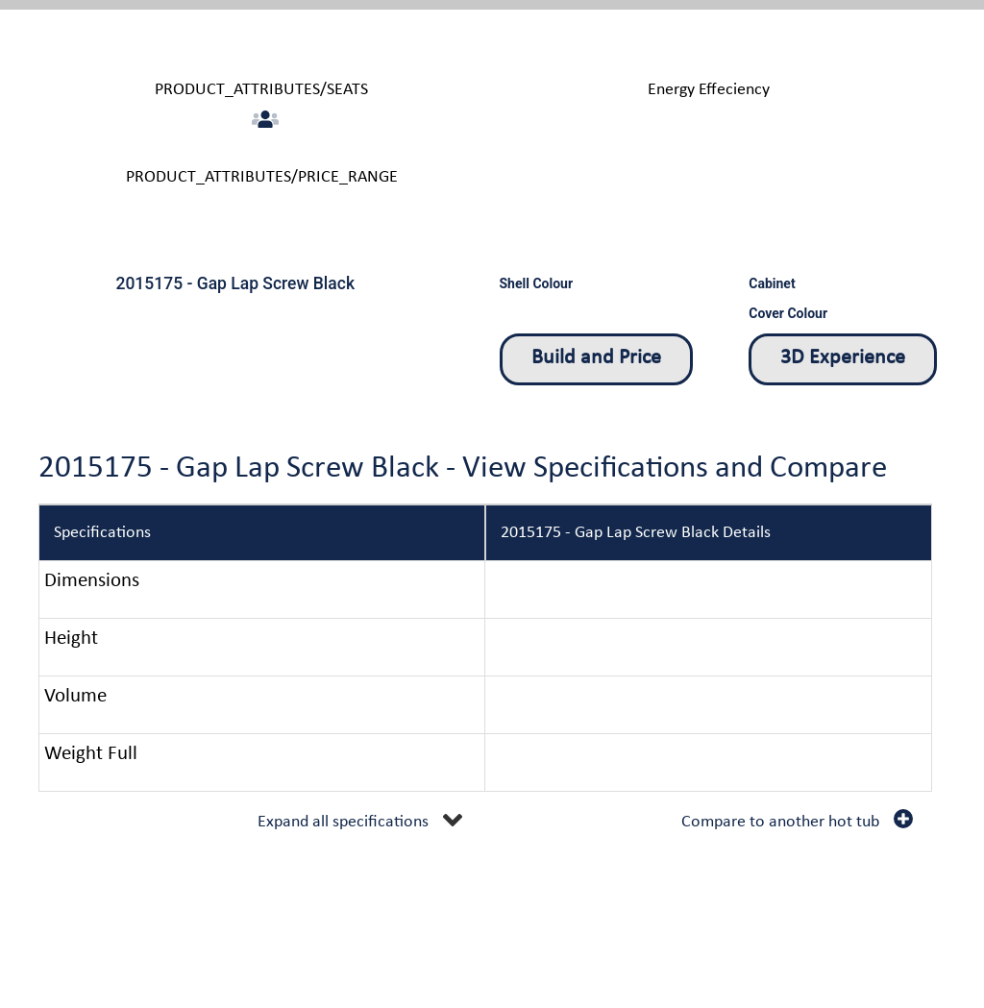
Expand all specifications (343, 822)
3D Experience (842, 358)
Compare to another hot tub (780, 822)
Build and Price (596, 358)
